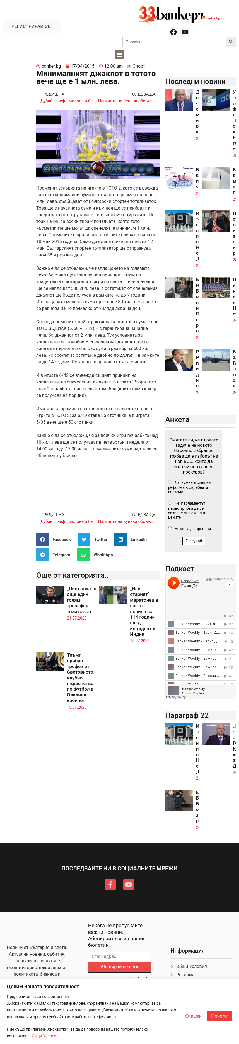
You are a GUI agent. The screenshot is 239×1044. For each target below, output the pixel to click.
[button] (119, 54)
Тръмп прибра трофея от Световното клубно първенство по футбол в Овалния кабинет (80, 677)
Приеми (219, 1016)
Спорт (138, 66)
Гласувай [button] (193, 541)
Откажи (193, 1016)
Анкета (177, 419)
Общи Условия (45, 1036)
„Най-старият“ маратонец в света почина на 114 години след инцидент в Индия (144, 611)
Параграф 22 (187, 715)
